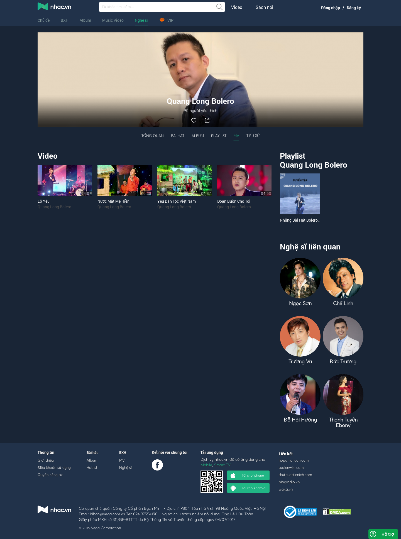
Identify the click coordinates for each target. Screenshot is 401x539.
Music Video (113, 20)
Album (85, 20)
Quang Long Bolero (54, 206)
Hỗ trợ (388, 534)
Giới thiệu (46, 460)
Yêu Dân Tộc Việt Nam (176, 201)
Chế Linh (343, 303)
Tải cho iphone (247, 475)
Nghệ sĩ (141, 20)
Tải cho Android (248, 488)
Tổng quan (152, 135)
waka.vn (286, 489)
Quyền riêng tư (50, 474)
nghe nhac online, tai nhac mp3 (55, 8)
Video (236, 7)
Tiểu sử (253, 135)
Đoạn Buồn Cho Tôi (233, 201)
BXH (65, 20)
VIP (166, 20)
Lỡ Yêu (44, 201)
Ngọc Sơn (300, 303)
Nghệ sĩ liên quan (310, 246)
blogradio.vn (289, 482)
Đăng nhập (330, 7)
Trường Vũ (300, 361)
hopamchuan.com (294, 460)
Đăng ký (354, 7)
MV (236, 135)
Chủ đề (44, 20)
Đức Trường (343, 361)
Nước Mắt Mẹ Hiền (113, 201)
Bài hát (177, 135)
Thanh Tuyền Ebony (343, 422)
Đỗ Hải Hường (300, 420)
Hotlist (92, 467)
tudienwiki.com (291, 467)
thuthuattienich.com (295, 474)
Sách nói (264, 7)
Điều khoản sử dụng (54, 467)
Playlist (218, 135)
